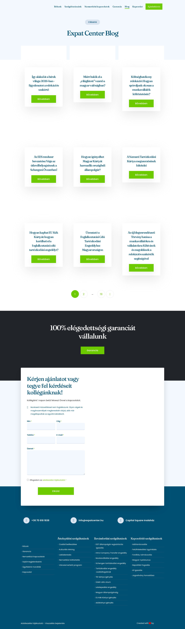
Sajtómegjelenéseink (32, 561)
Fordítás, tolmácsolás (142, 554)
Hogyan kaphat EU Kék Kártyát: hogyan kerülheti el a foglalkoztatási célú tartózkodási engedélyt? (43, 241)
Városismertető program (70, 565)
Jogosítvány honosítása (143, 575)
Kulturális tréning (67, 549)
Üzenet (30, 448)
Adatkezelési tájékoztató (32, 623)
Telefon (31, 435)
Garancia (117, 6)
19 (101, 294)
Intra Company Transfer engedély (111, 553)
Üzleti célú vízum (103, 582)
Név (29, 421)
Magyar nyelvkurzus (141, 560)
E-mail (60, 435)
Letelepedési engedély (106, 587)
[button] (43, 99)
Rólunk (58, 6)
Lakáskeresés (65, 554)
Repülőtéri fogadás (141, 565)
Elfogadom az (48, 480)
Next (110, 294)
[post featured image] (44, 63)
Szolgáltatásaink (73, 6)
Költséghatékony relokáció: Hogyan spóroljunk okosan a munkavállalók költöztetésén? (141, 85)
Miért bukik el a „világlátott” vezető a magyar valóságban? (92, 81)
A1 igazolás (137, 570)
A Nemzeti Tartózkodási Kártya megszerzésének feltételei (141, 161)
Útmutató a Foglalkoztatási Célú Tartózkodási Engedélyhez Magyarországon (92, 241)
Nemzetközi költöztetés (69, 560)
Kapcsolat (137, 6)
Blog (127, 6)
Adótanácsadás (139, 544)
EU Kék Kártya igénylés (106, 597)
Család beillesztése (68, 544)
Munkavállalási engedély (107, 558)
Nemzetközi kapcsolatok (97, 6)
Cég (59, 421)
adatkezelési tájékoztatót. (54, 480)
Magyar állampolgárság (107, 592)
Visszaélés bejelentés (55, 623)
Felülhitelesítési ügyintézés (144, 549)
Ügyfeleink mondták (31, 567)
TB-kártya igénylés (104, 577)
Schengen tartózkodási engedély (111, 563)
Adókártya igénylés (104, 602)
